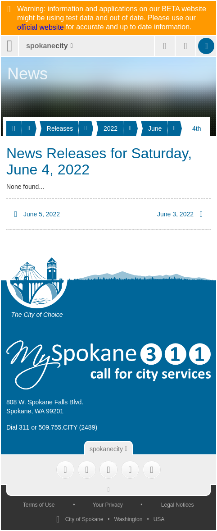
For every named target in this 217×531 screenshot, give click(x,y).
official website (40, 27)
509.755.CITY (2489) (68, 427)
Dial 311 (17, 427)
